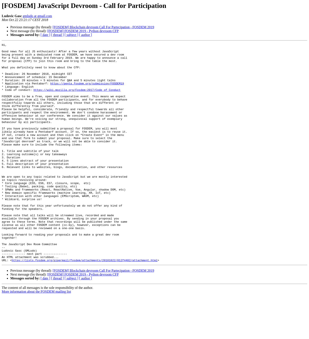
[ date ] (45, 35)
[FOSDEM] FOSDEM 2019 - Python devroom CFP (82, 31)
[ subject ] (71, 35)
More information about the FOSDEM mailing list (36, 335)
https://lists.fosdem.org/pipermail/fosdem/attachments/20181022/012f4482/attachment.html (85, 304)
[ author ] (85, 35)
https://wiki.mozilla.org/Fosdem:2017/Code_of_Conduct (77, 99)
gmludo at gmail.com (37, 16)
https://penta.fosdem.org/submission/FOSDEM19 (87, 92)
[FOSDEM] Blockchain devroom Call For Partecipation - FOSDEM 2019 (103, 27)
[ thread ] (57, 35)
